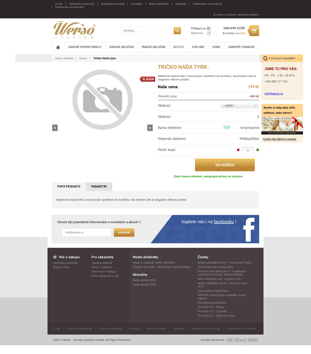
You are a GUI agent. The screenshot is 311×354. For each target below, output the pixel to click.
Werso (74, 30)
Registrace (197, 33)
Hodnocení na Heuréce (69, 7)
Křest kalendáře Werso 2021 (215, 267)
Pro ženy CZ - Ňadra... (212, 307)
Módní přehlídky (159, 3)
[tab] (69, 186)
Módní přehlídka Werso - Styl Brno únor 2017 (222, 285)
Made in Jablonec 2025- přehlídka (154, 262)
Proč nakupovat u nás (105, 275)
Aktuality (181, 3)
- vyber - (229, 105)
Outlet (178, 47)
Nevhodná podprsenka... (213, 302)
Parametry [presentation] (99, 186)
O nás (59, 3)
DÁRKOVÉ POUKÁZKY (241, 47)
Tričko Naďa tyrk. (105, 58)
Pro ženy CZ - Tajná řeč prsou (216, 315)
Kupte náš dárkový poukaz (279, 139)
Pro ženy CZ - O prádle (212, 311)
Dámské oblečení (121, 47)
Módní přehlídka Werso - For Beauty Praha (224, 262)
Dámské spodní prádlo (84, 47)
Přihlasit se (198, 28)
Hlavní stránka (64, 58)
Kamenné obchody (112, 3)
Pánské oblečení (153, 47)
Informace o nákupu (104, 271)
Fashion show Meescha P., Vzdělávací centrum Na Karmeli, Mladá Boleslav (222, 273)
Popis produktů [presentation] (68, 186)
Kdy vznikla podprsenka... (214, 290)
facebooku (224, 221)
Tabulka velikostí (102, 262)
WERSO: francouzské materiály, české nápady (222, 296)
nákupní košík (234, 28)
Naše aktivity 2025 (144, 284)
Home (216, 47)
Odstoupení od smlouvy (207, 3)
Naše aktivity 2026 (144, 280)
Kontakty (136, 3)
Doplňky (198, 47)
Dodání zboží (61, 267)
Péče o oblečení (102, 267)
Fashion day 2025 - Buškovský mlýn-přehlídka (161, 267)
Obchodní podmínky (81, 3)
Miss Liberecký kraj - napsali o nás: (219, 278)
